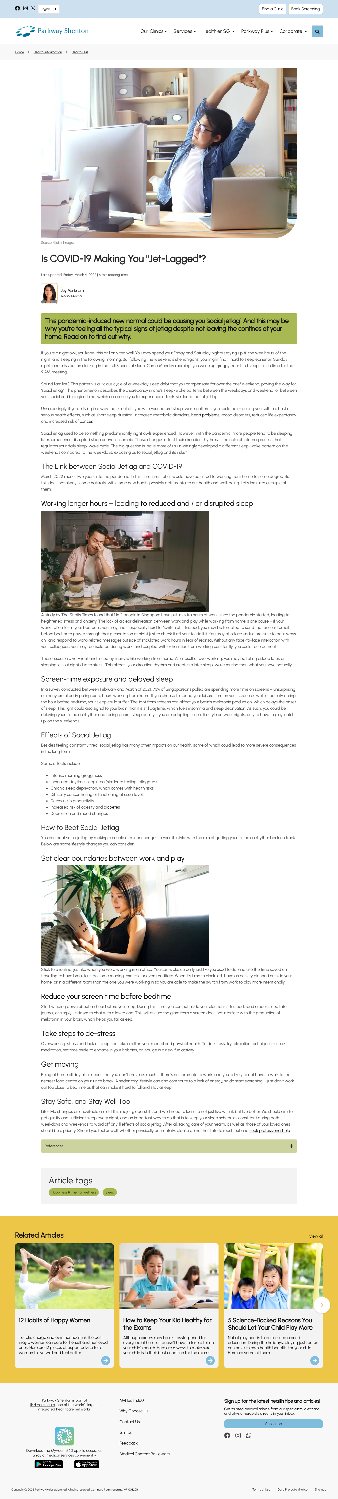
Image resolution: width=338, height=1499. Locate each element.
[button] (322, 1305)
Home (19, 52)
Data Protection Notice (292, 1489)
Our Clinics (151, 31)
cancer (86, 421)
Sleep (109, 1192)
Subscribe (273, 1424)
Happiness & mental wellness (73, 1192)
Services (182, 31)
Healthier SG (217, 31)
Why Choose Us (133, 1411)
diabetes (112, 807)
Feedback (128, 1443)
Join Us (125, 1432)
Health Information (48, 52)
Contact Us (129, 1421)
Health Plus (80, 52)
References (54, 1146)
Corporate (291, 31)
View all (316, 1236)
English (45, 9)
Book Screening (305, 9)
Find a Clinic (272, 9)
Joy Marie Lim (72, 290)
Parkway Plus (255, 31)
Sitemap (320, 1489)
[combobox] (49, 9)
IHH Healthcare (42, 1404)
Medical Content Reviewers (144, 1453)
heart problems (205, 415)
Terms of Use (261, 1489)
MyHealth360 (131, 1400)
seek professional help (270, 1130)
